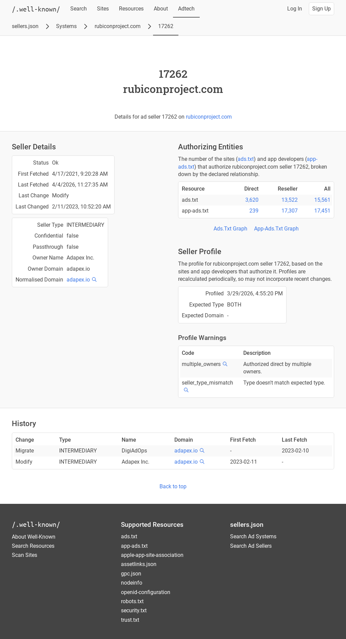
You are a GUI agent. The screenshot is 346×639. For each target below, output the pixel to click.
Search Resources (33, 546)
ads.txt (246, 159)
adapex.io (78, 279)
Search (78, 8)
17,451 (322, 210)
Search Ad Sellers (251, 546)
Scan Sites (24, 555)
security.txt (134, 610)
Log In (294, 8)
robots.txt (132, 601)
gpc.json (131, 573)
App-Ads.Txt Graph (276, 228)
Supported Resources (152, 525)
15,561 (322, 200)
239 (253, 210)
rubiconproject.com (118, 26)
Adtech (186, 8)
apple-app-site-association (152, 555)
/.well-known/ (36, 524)
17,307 (289, 210)
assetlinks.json (138, 564)
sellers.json (25, 26)
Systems (66, 26)
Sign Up (321, 8)
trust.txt (130, 620)
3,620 (251, 200)
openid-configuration (145, 592)
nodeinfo (131, 583)
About (161, 8)
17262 (165, 26)
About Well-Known (33, 537)
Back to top (173, 486)
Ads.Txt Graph (230, 228)
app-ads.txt (134, 546)
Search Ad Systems (253, 536)
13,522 (289, 200)
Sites (103, 8)
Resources (131, 8)
